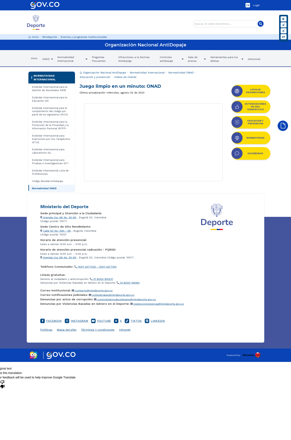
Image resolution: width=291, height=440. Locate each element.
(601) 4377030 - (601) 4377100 (95, 266)
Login (256, 5)
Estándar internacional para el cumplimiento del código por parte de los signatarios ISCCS (50, 111)
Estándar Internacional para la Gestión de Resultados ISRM (49, 89)
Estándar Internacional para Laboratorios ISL (48, 151)
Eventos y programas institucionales (84, 36)
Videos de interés (125, 76)
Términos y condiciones (98, 329)
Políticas (46, 329)
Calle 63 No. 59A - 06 (55, 230)
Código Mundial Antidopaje (47, 181)
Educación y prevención (95, 76)
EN (247, 5)
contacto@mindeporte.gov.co (92, 290)
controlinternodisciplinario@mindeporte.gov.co (125, 299)
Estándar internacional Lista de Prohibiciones (50, 172)
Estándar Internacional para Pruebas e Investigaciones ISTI (50, 162)
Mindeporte (49, 36)
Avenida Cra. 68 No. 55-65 (58, 217)
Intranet (124, 329)
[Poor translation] (2, 384)
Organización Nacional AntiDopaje (103, 72)
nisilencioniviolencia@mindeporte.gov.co (157, 303)
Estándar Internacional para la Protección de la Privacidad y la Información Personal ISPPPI (50, 125)
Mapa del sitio (66, 329)
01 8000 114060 (128, 282)
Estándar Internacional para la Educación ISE (49, 99)
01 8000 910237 (101, 279)
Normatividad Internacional (43, 77)
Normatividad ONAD (44, 188)
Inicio (33, 36)
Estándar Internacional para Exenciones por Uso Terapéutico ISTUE (51, 139)
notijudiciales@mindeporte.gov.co (111, 294)
